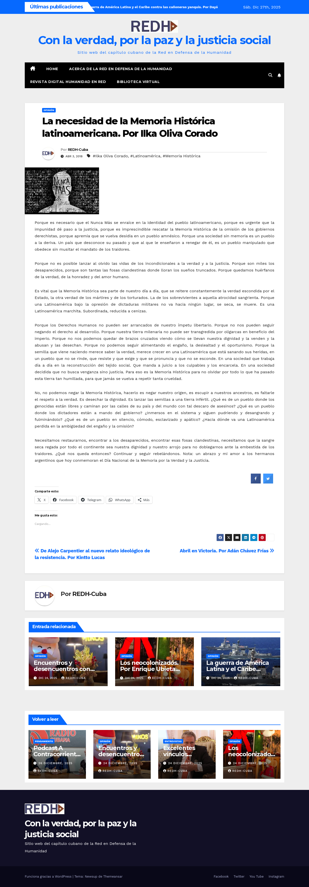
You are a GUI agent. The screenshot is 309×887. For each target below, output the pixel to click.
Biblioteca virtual (138, 82)
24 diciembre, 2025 (120, 763)
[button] (270, 75)
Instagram (276, 876)
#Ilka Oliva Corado (110, 156)
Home (52, 69)
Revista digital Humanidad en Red (68, 82)
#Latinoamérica (145, 156)
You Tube (257, 876)
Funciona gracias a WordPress (49, 876)
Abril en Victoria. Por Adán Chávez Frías (227, 551)
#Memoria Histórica (181, 156)
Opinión (49, 110)
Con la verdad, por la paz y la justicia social (154, 40)
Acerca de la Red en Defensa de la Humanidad (120, 69)
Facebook (221, 876)
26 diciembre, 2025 (55, 763)
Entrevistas (173, 741)
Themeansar (113, 876)
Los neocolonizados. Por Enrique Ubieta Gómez (149, 669)
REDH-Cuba (78, 149)
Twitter (238, 876)
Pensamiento (44, 741)
